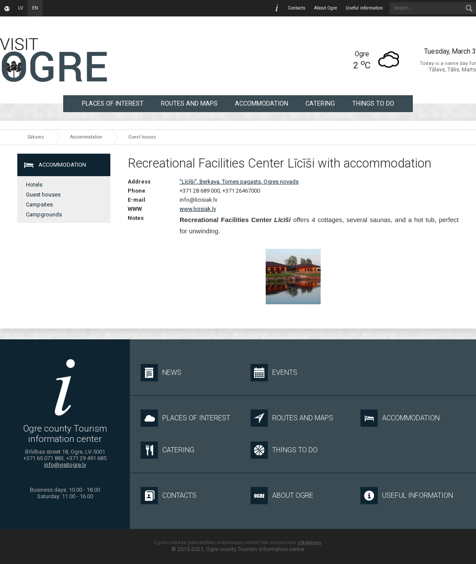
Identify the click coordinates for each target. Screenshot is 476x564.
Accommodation (261, 103)
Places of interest (113, 103)
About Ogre (325, 8)
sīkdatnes (310, 542)
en (35, 8)
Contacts (297, 8)
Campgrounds (44, 214)
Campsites (39, 204)
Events (274, 372)
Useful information (364, 8)
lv (20, 8)
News (161, 372)
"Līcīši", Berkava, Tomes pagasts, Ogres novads (239, 181)
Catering (320, 103)
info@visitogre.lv (65, 464)
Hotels (34, 184)
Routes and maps (189, 103)
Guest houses (142, 137)
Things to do (373, 103)
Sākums (36, 137)
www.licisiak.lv (198, 209)
